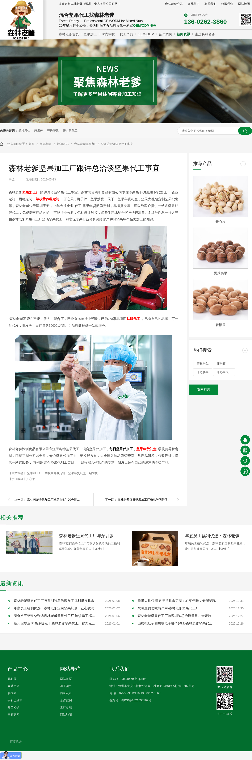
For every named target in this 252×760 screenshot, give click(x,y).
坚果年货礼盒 (77, 473)
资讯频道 (46, 144)
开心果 (220, 221)
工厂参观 (66, 707)
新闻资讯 (183, 34)
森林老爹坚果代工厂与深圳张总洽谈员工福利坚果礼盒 (89, 535)
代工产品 (126, 34)
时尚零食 (108, 34)
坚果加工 (90, 34)
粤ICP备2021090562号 (136, 700)
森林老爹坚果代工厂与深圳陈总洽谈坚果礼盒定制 (174, 616)
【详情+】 (98, 548)
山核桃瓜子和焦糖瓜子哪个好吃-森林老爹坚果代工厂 (177, 623)
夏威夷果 (220, 273)
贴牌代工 (95, 473)
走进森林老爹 (205, 34)
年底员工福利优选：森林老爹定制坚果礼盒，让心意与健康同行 (215, 535)
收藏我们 (227, 3)
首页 (32, 144)
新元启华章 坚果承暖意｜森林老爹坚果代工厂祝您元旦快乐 (56, 623)
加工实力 (66, 686)
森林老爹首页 (69, 34)
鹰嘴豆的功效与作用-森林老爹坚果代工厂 (168, 608)
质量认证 (66, 693)
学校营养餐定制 (55, 473)
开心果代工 (70, 130)
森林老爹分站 (174, 3)
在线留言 (194, 3)
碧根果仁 (24, 130)
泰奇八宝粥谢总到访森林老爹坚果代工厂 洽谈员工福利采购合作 (56, 616)
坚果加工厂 (35, 473)
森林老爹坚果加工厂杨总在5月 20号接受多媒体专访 (54, 499)
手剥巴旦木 (15, 700)
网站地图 (244, 3)
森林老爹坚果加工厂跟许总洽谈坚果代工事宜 (103, 144)
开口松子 (13, 707)
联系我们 (210, 3)
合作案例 (165, 34)
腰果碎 (38, 130)
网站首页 (66, 678)
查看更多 (13, 714)
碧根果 (220, 325)
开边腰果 (53, 130)
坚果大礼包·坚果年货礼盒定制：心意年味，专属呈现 (177, 600)
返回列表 (203, 389)
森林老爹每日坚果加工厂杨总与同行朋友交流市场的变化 (145, 499)
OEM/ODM (146, 34)
